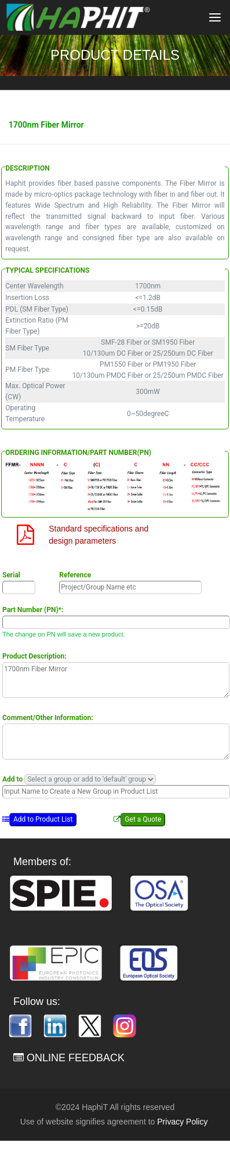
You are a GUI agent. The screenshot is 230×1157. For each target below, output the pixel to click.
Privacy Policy (182, 1121)
